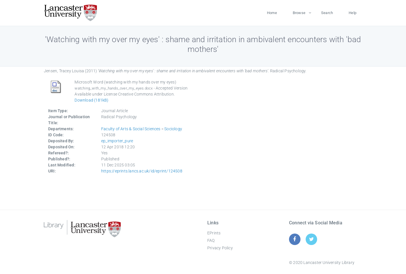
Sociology (173, 129)
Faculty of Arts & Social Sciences (131, 129)
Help (352, 13)
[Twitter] (311, 239)
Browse (299, 13)
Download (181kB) (91, 100)
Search (327, 13)
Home (272, 13)
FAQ (211, 240)
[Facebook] (294, 239)
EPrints (213, 233)
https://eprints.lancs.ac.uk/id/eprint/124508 (141, 171)
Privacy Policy (220, 248)
